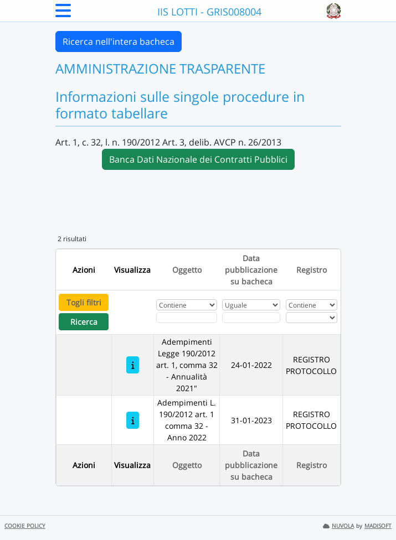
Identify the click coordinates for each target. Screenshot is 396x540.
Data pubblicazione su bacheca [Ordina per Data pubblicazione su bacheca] (251, 270)
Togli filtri (83, 302)
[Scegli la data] (251, 317)
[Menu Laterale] (63, 14)
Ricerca (83, 321)
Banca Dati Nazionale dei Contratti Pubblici (198, 159)
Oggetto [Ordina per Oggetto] (187, 269)
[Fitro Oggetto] (186, 317)
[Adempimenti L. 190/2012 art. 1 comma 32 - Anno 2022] (132, 420)
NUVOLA (338, 525)
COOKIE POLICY (24, 525)
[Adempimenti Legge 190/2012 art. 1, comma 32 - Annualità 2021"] (132, 364)
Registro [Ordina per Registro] (311, 269)
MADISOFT (378, 525)
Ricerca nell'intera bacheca (118, 41)
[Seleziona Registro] (312, 317)
